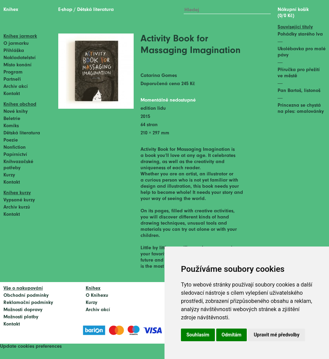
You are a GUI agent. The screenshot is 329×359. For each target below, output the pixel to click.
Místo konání (17, 65)
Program (13, 72)
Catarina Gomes (159, 76)
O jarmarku (16, 43)
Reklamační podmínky (28, 303)
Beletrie (11, 119)
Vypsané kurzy (19, 200)
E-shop (65, 10)
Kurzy (9, 175)
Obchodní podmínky (26, 295)
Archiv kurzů (16, 207)
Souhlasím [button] (197, 334)
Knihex (10, 10)
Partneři (12, 79)
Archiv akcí (15, 86)
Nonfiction (14, 147)
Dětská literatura (21, 133)
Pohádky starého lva (300, 34)
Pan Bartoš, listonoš (299, 91)
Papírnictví (15, 154)
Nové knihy (15, 111)
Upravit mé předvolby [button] (276, 334)
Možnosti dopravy (22, 310)
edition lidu (153, 108)
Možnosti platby (20, 317)
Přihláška (13, 51)
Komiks (11, 126)
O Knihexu (97, 295)
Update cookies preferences (31, 346)
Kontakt (11, 94)
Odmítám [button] (232, 334)
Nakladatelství (19, 58)
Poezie (10, 140)
